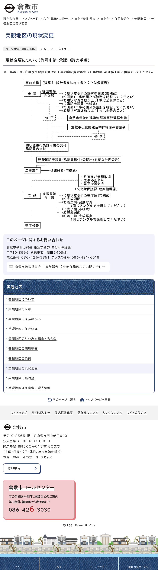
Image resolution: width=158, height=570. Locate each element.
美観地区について (22, 299)
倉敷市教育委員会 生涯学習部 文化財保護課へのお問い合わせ (60, 266)
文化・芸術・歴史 (85, 18)
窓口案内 (14, 468)
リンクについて (112, 412)
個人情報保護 (64, 412)
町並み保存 (122, 18)
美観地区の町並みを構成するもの (33, 338)
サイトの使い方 (137, 412)
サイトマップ (19, 412)
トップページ (30, 18)
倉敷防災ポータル (138, 567)
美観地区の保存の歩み (25, 319)
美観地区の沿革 (20, 309)
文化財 (105, 18)
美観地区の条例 (20, 358)
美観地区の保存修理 (23, 328)
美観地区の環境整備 (23, 348)
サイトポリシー (41, 412)
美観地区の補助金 (22, 378)
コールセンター (98, 567)
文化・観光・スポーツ (56, 18)
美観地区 (14, 287)
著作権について (88, 412)
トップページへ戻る (98, 399)
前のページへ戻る (64, 399)
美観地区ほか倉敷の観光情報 (30, 388)
